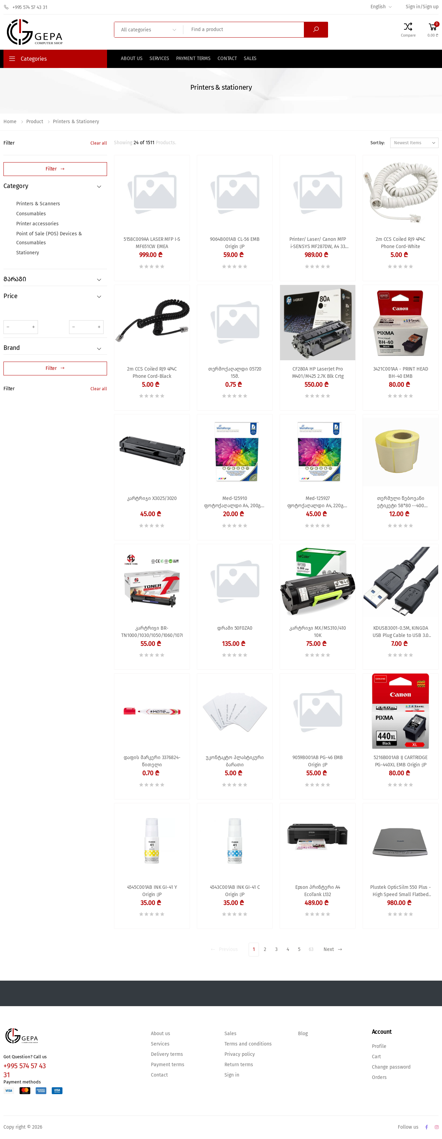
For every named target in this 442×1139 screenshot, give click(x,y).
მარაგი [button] (14, 279)
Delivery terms (167, 1054)
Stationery (27, 253)
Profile (379, 1046)
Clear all (98, 143)
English (378, 6)
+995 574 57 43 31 (25, 7)
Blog (303, 1033)
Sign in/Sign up (422, 6)
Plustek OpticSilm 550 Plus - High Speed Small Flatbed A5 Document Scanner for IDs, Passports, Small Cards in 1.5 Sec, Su (400, 892)
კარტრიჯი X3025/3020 (152, 498)
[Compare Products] (408, 29)
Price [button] (10, 296)
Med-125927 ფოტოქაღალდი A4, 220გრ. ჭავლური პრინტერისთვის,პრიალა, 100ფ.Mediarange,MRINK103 (317, 503)
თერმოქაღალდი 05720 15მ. (234, 373)
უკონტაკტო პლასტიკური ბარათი (234, 761)
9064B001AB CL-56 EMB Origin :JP (234, 243)
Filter (9, 143)
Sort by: (378, 143)
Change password (391, 1067)
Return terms (238, 1064)
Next (333, 949)
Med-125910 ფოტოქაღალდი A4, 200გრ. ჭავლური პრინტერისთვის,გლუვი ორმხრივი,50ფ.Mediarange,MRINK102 (235, 503)
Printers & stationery (76, 121)
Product (34, 121)
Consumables (31, 214)
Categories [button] (33, 59)
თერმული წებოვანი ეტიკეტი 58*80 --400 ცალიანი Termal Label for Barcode (400, 503)
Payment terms (193, 58)
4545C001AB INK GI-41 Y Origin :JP (152, 891)
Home (10, 121)
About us (132, 58)
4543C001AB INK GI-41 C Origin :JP (235, 891)
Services (159, 58)
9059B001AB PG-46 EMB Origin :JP (317, 761)
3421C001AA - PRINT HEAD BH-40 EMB (400, 373)
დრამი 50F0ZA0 (234, 628)
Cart (376, 1056)
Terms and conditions (248, 1044)
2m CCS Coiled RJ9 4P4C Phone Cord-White (400, 243)
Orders (379, 1077)
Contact (227, 58)
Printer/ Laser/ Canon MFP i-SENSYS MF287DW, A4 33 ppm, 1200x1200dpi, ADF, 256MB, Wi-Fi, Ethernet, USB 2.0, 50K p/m (317, 244)
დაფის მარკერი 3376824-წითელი (152, 761)
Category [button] (15, 186)
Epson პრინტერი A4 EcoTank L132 (317, 891)
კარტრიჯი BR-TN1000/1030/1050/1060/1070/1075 (152, 632)
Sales (250, 58)
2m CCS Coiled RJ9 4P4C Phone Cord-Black (152, 373)
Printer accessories (37, 224)
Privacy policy (239, 1054)
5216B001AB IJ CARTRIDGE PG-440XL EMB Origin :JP (400, 761)
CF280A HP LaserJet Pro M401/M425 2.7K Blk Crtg (318, 373)
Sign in (231, 1075)
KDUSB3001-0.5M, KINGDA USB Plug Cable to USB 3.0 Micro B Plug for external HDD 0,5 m (401, 632)
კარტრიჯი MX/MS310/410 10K (317, 632)
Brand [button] (11, 348)
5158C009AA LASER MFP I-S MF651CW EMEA (152, 243)
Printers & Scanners (38, 204)
